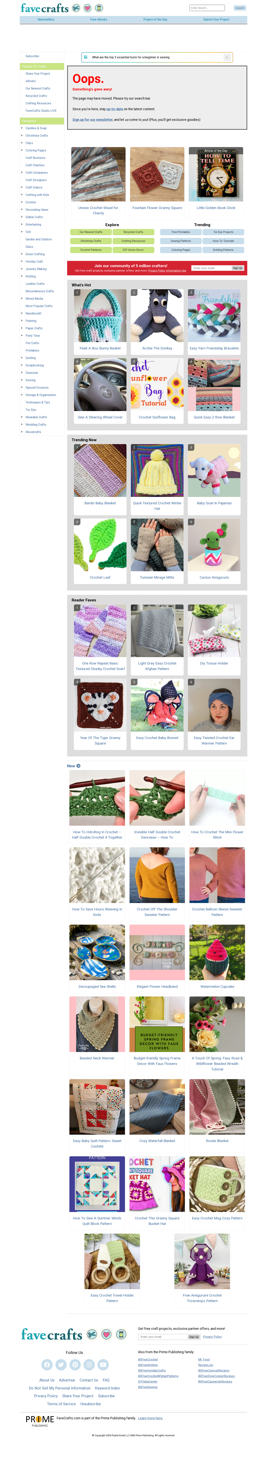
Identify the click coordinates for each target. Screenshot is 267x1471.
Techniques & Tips (38, 402)
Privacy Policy (156, 270)
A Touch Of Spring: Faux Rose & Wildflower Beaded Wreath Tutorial (217, 1063)
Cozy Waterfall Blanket (157, 1141)
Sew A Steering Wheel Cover (100, 417)
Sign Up (237, 268)
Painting (31, 321)
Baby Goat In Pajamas (214, 503)
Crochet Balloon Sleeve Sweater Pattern (217, 912)
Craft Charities (35, 165)
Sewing (30, 380)
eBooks (31, 81)
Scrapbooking (35, 365)
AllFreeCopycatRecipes (213, 1370)
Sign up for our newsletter (92, 120)
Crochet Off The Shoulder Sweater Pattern (157, 912)
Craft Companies (37, 172)
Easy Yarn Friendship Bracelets (214, 348)
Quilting (31, 358)
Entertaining (33, 224)
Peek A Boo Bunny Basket (100, 348)
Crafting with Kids (37, 195)
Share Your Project (38, 73)
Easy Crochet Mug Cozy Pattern (217, 1218)
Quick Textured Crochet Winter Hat (157, 506)
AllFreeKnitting (148, 1365)
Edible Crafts (34, 217)
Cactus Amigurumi (214, 577)
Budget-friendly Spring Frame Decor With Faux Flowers (157, 1061)
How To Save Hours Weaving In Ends (97, 912)
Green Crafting (35, 254)
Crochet (31, 202)
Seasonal (32, 373)
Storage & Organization (41, 395)
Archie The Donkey (157, 348)
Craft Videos (34, 187)
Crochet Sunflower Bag (157, 417)
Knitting (31, 276)
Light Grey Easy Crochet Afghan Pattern (157, 666)
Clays (29, 143)
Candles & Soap (36, 128)
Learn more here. (150, 1418)
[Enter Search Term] (207, 8)
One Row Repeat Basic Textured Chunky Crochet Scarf (100, 666)
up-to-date (114, 109)
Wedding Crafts (36, 424)
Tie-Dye (31, 410)
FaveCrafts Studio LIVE (41, 110)
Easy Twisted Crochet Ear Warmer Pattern (214, 740)
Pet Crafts (32, 343)
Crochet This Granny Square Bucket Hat (157, 1221)
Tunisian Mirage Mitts (157, 577)
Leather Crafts (35, 284)
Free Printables (181, 232)
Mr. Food (204, 1359)
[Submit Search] (240, 8)
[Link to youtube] (103, 1364)
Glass (29, 247)
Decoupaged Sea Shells (97, 986)
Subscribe (32, 56)
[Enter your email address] (163, 1337)
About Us (46, 1380)
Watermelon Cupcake (217, 986)
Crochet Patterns (90, 250)
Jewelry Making (36, 269)
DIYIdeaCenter (147, 1381)
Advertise (67, 1380)
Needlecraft (33, 313)
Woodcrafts (33, 432)
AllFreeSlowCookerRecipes (216, 1376)
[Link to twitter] (61, 1364)
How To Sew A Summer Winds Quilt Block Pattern (97, 1221)
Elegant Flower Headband (157, 986)
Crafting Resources (38, 103)
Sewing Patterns (181, 241)
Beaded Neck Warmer (97, 1058)
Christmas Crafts (37, 135)
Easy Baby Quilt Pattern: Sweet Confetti (97, 1144)
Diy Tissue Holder (214, 663)
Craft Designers (36, 180)
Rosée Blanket (217, 1141)
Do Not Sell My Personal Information (59, 1388)
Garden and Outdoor (39, 239)
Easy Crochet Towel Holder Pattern (112, 1298)
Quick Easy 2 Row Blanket (214, 417)
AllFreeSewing (147, 1387)
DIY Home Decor (133, 250)
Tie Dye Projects (223, 232)
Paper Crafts (34, 328)
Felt (28, 232)
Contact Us (89, 1380)
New (73, 766)
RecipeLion (205, 1365)
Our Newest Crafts (38, 88)
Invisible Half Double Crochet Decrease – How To (157, 835)
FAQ (106, 1380)
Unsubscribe (90, 1404)
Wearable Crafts (36, 417)
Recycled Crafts (36, 96)
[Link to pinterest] (75, 1364)
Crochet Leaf (100, 577)
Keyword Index (107, 1388)
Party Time (33, 335)
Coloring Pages (36, 150)
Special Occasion (37, 387)
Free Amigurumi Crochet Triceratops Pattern (202, 1298)
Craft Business (35, 158)
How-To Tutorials (223, 241)
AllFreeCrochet (148, 1359)
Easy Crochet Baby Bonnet (157, 738)
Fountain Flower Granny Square (157, 208)
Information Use (176, 270)
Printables (32, 350)
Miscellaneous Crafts (40, 291)
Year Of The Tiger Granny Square (100, 740)
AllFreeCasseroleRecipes (215, 1381)
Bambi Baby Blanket (100, 503)
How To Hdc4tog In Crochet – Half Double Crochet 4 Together (97, 835)
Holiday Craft (34, 261)
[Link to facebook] (47, 1364)
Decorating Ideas (37, 210)
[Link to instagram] (89, 1364)
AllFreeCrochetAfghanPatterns (158, 1376)
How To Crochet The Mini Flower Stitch (217, 835)
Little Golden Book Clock (216, 208)
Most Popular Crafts (39, 306)
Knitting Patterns (223, 250)
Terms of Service (61, 1404)
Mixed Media (34, 298)
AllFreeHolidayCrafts (152, 1370)
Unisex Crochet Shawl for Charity (98, 210)
